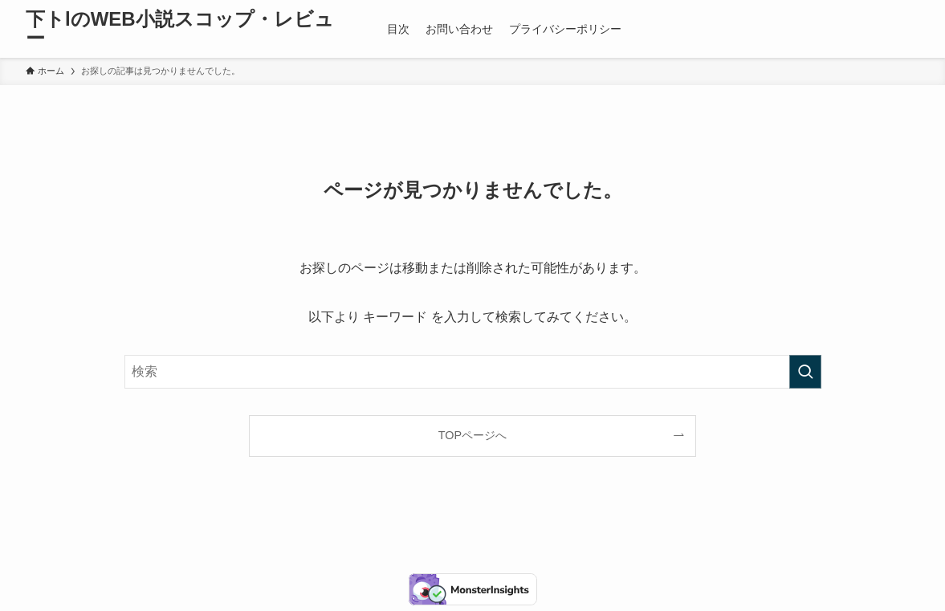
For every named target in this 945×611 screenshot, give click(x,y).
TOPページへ (472, 435)
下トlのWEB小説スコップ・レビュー (180, 29)
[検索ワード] (472, 372)
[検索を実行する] (805, 372)
